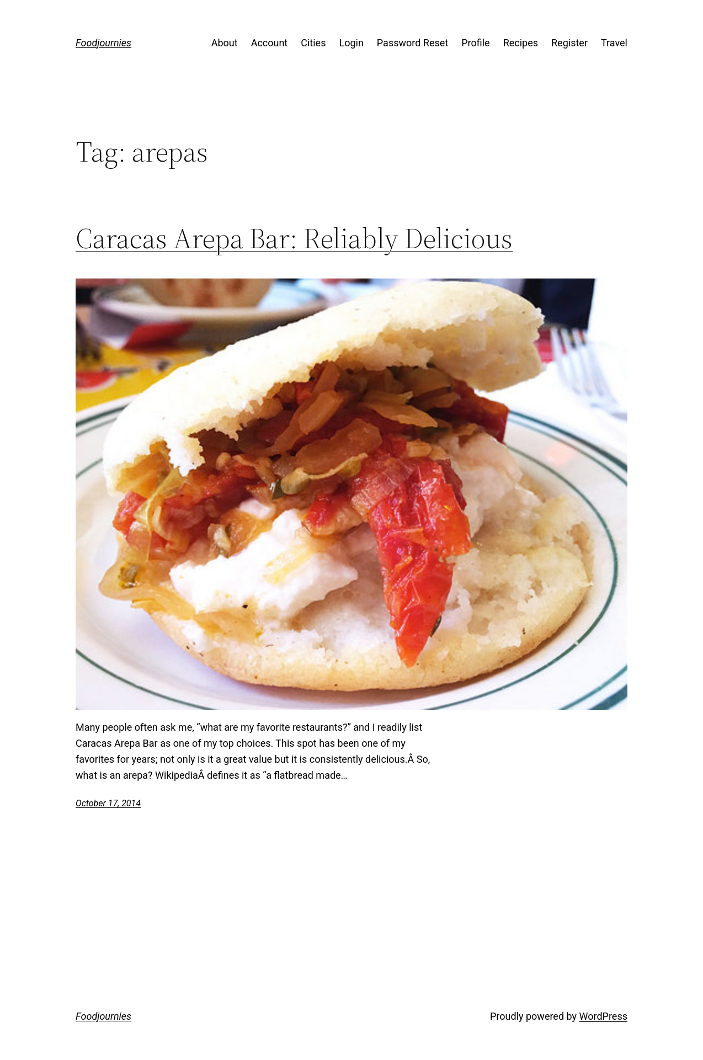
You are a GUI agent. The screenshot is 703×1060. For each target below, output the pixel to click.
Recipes (520, 43)
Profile (475, 43)
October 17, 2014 (108, 803)
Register (569, 43)
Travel (614, 43)
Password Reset (412, 43)
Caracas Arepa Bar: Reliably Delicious (294, 238)
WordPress (603, 1016)
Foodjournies (103, 43)
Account (269, 43)
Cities (313, 43)
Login (351, 43)
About (224, 43)
